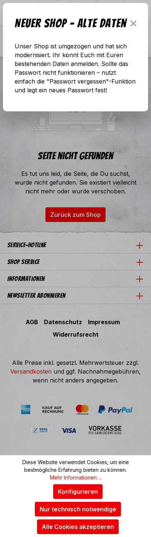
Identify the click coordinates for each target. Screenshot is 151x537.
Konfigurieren (78, 491)
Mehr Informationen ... (76, 477)
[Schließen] (133, 23)
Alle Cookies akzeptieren (78, 526)
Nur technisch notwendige (78, 509)
